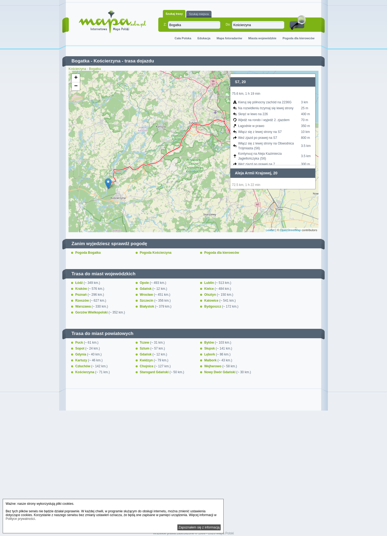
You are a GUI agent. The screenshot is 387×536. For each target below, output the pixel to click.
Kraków (81, 289)
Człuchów (83, 366)
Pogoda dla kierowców (298, 38)
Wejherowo (213, 366)
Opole (145, 283)
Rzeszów (82, 300)
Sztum (145, 348)
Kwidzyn (147, 360)
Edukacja (204, 38)
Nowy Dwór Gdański (220, 372)
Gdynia (81, 354)
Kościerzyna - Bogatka (85, 69)
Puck (79, 342)
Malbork (210, 360)
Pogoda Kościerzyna (155, 253)
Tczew (145, 342)
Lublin (209, 283)
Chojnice (147, 366)
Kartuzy (81, 360)
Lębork (210, 354)
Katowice (211, 300)
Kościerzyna (107, 61)
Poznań (81, 295)
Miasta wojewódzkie (262, 38)
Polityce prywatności (20, 519)
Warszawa (83, 306)
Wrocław (147, 295)
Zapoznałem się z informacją (199, 527)
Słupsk (210, 348)
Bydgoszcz (213, 306)
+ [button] (76, 78)
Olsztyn (210, 295)
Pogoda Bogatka (88, 253)
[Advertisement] (193, 458)
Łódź (79, 283)
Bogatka (80, 61)
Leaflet (270, 230)
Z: (165, 24)
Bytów (209, 342)
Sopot (80, 348)
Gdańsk (146, 289)
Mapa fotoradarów (229, 38)
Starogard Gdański (155, 372)
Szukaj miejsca (199, 14)
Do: (228, 24)
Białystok (147, 306)
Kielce (209, 289)
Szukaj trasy (174, 13)
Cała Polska (183, 38)
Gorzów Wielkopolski (92, 312)
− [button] (76, 86)
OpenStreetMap (290, 230)
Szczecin (147, 300)
